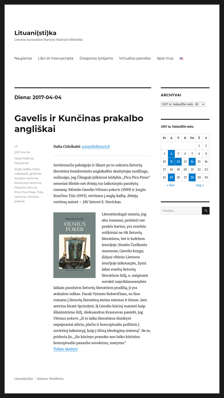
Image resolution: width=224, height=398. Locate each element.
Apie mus (165, 58)
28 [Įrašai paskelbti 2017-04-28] (192, 177)
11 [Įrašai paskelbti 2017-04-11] (171, 162)
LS (16, 146)
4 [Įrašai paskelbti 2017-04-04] (171, 154)
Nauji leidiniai (24, 158)
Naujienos (23, 58)
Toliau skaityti (65, 349)
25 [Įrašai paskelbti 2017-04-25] (171, 177)
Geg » (200, 185)
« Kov (171, 185)
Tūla (40, 192)
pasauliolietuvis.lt (96, 146)
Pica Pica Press (25, 192)
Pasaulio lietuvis (25, 187)
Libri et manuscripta (56, 58)
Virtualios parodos (134, 58)
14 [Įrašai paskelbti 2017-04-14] (192, 162)
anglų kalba (22, 169)
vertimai (20, 196)
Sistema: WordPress (50, 379)
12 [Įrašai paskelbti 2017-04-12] (178, 162)
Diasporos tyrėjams (96, 58)
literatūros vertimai (27, 183)
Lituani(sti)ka (35, 33)
